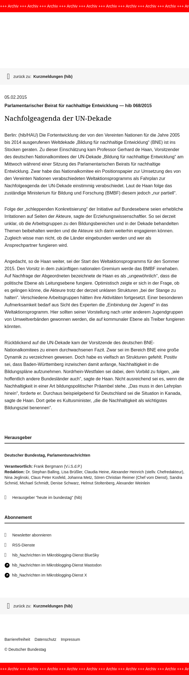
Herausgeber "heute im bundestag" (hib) (47, 497)
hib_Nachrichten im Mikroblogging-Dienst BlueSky (55, 555)
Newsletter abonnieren (31, 535)
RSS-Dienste (23, 545)
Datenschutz (45, 639)
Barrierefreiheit (17, 639)
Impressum (70, 639)
